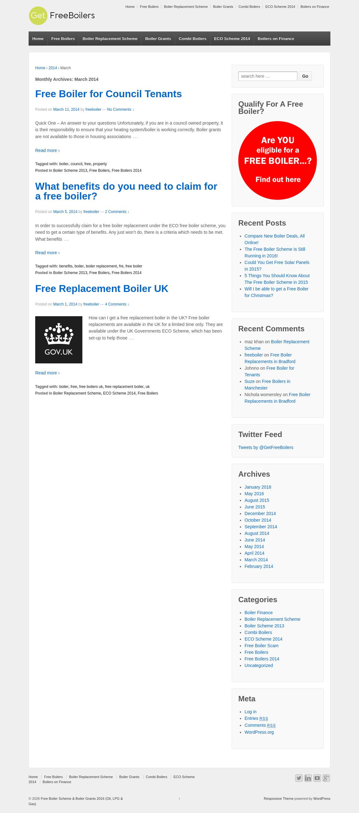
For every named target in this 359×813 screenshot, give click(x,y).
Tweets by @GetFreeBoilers (265, 447)
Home (130, 6)
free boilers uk (91, 386)
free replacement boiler (124, 386)
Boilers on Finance (315, 6)
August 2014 (257, 533)
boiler (63, 164)
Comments (260, 725)
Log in (251, 711)
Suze (250, 381)
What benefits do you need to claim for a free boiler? (126, 191)
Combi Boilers (249, 6)
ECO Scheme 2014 (280, 6)
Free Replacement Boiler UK (101, 288)
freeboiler (93, 109)
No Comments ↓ (120, 109)
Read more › (47, 150)
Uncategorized (259, 665)
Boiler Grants (223, 6)
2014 (53, 68)
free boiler (133, 266)
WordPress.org (259, 732)
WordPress (321, 798)
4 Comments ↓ (117, 304)
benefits (65, 266)
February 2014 (259, 566)
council (76, 164)
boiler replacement (101, 266)
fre (121, 266)
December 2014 (260, 513)
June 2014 (255, 539)
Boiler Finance (259, 612)
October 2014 (258, 520)
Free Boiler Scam (262, 645)
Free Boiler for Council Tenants (108, 93)
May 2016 (254, 493)
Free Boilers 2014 (126, 170)
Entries (256, 718)
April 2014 (254, 553)
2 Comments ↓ (117, 212)
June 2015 (255, 506)
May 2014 (254, 546)
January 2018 (258, 487)
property (100, 164)
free (88, 164)
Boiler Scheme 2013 (70, 170)
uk (148, 386)
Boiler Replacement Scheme (185, 6)
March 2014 (256, 559)
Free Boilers (149, 6)
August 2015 (257, 500)
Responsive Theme (279, 798)
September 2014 (261, 526)
